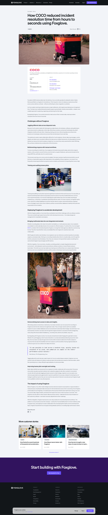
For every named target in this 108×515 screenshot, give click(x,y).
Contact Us (57, 503)
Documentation (81, 490)
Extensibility (35, 501)
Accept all (90, 510)
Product (26, 2)
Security (79, 498)
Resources (39, 2)
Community (57, 498)
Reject (83, 510)
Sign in (83, 2)
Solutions (32, 2)
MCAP (34, 496)
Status (79, 496)
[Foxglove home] (16, 3)
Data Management (37, 492)
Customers (45, 2)
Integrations (35, 498)
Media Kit (57, 496)
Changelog (80, 492)
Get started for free (92, 2)
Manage (76, 510)
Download (71, 2)
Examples (77, 2)
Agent (34, 494)
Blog (78, 494)
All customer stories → (54, 452)
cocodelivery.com (34, 90)
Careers (57, 494)
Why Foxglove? (81, 503)
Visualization (36, 490)
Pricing (50, 2)
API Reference (81, 501)
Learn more (30, 511)
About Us (57, 490)
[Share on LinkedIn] (78, 29)
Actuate (57, 501)
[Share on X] (79, 29)
